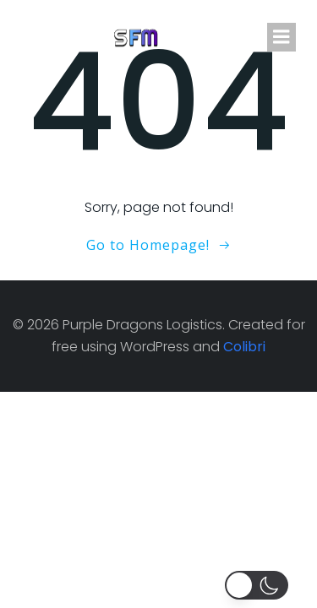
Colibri (244, 346)
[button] (260, 585)
